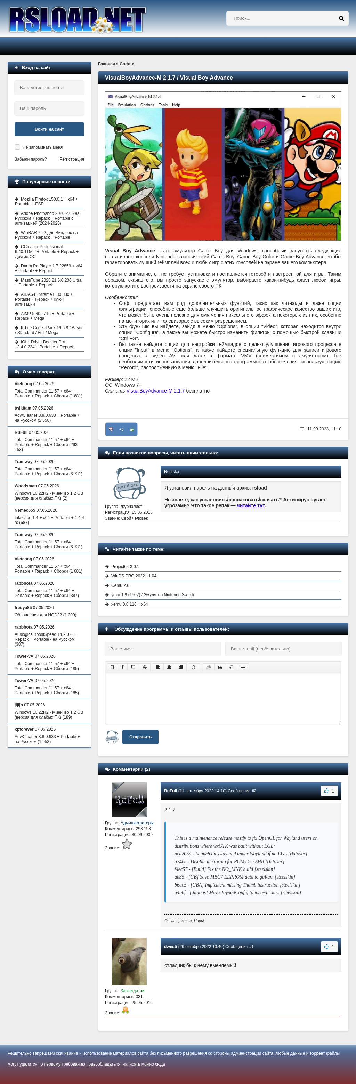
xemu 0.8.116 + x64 (129, 604)
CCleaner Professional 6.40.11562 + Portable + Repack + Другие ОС (47, 251)
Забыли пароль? (31, 159)
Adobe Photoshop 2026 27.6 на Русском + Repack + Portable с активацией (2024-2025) (47, 218)
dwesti (170, 946)
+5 (121, 429)
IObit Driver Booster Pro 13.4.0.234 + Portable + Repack (44, 344)
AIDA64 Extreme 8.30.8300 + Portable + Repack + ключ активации (45, 299)
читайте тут (251, 505)
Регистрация (72, 159)
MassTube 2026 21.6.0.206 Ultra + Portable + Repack (48, 283)
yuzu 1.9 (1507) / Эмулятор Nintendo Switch (152, 594)
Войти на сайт (49, 129)
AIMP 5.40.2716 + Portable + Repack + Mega (45, 316)
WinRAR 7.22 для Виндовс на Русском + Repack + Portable (46, 235)
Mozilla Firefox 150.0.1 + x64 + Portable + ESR (46, 202)
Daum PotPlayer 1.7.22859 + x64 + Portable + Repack (48, 268)
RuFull (170, 790)
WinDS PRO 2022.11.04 (133, 576)
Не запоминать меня (43, 147)
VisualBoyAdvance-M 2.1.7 (156, 391)
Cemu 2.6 (120, 585)
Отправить (140, 737)
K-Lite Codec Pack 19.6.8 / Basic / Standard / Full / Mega (48, 330)
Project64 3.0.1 (125, 566)
